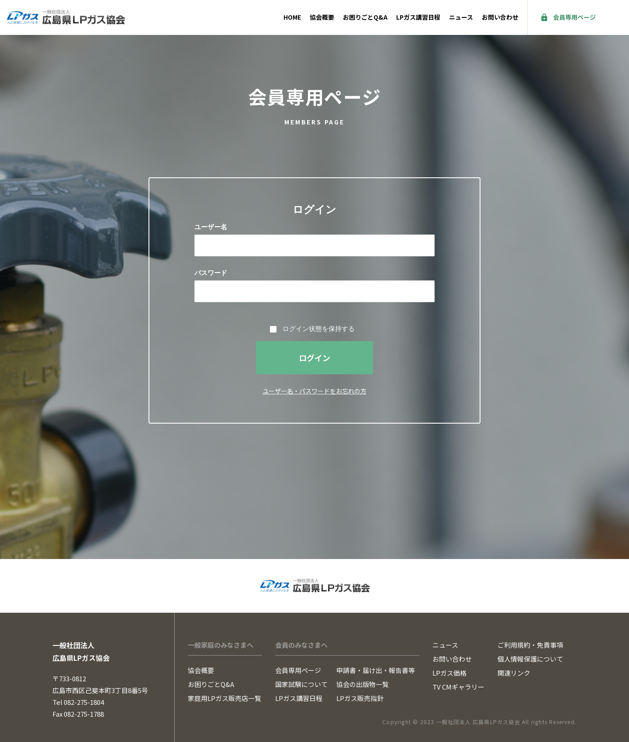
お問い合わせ (500, 17)
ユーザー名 (210, 227)
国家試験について (301, 684)
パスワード (210, 272)
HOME (292, 17)
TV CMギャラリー (458, 686)
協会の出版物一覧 (362, 684)
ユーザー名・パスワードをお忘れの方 (314, 391)
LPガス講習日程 (418, 17)
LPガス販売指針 (360, 698)
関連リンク (514, 672)
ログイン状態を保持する (319, 328)
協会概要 (322, 17)
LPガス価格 (449, 672)
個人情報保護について (530, 658)
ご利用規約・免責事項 (530, 644)
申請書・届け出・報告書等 (375, 670)
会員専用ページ (574, 17)
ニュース (461, 17)
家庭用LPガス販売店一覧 (224, 698)
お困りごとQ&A (365, 17)
